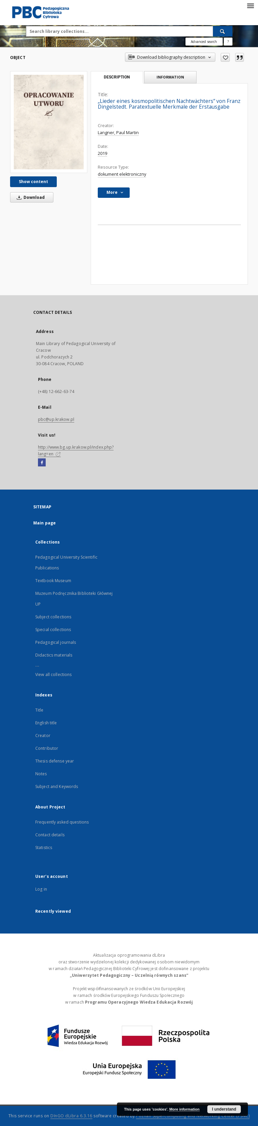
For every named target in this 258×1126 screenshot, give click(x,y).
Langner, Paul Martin (118, 132)
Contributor (46, 748)
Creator (42, 735)
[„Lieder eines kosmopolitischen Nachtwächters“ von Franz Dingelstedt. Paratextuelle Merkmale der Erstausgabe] (49, 122)
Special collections (53, 629)
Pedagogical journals (55, 642)
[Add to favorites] (225, 57)
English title (46, 723)
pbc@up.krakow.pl (56, 419)
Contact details (49, 835)
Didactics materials (53, 655)
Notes (41, 774)
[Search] (222, 31)
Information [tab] (170, 76)
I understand (224, 1109)
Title (39, 710)
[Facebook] (42, 463)
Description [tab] (117, 77)
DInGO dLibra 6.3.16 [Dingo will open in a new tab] (71, 1116)
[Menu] (250, 5)
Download (29, 197)
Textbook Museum (53, 580)
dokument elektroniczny (122, 174)
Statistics (43, 847)
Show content (33, 181)
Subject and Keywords (56, 786)
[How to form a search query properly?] (228, 42)
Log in (41, 889)
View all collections (53, 674)
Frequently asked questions (62, 822)
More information (184, 1109)
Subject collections (53, 617)
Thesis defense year (54, 761)
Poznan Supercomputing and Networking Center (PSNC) (193, 1116)
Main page (44, 523)
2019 (102, 153)
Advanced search (204, 41)
